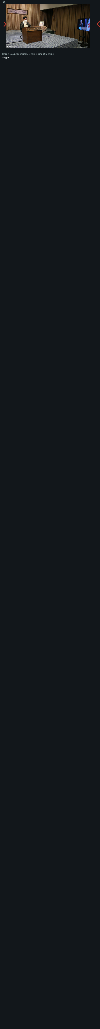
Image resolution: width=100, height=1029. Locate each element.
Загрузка (6, 57)
